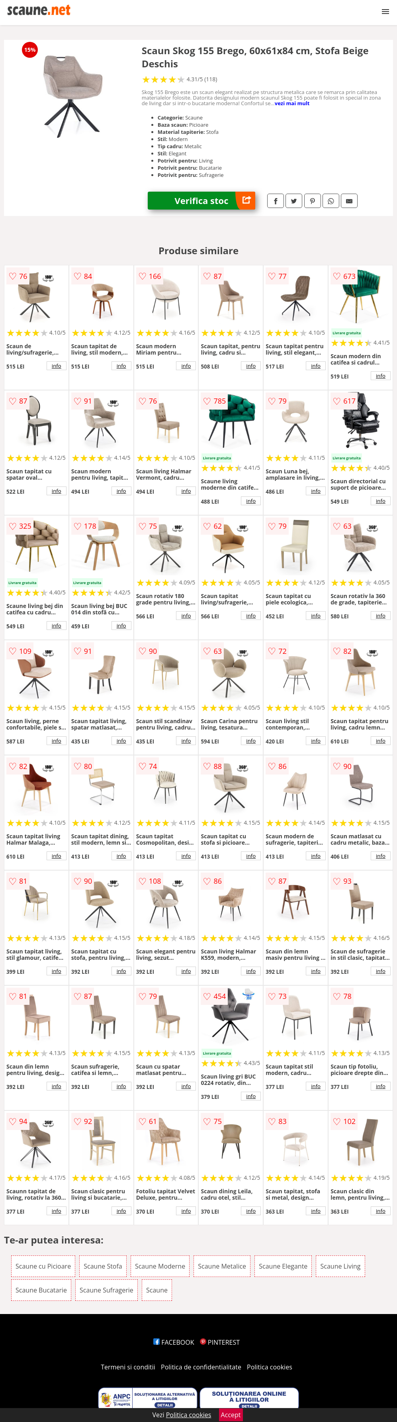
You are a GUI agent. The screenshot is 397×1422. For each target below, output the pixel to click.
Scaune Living (340, 1266)
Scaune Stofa (103, 1266)
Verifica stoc (215, 201)
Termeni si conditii (128, 1367)
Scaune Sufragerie (106, 1290)
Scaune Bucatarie (41, 1290)
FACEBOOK (173, 1342)
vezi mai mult (292, 103)
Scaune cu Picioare (43, 1266)
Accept (231, 1414)
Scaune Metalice (222, 1266)
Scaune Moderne (160, 1266)
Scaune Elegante (283, 1266)
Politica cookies (269, 1367)
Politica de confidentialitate (201, 1367)
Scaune (157, 1290)
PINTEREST (220, 1342)
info (56, 365)
